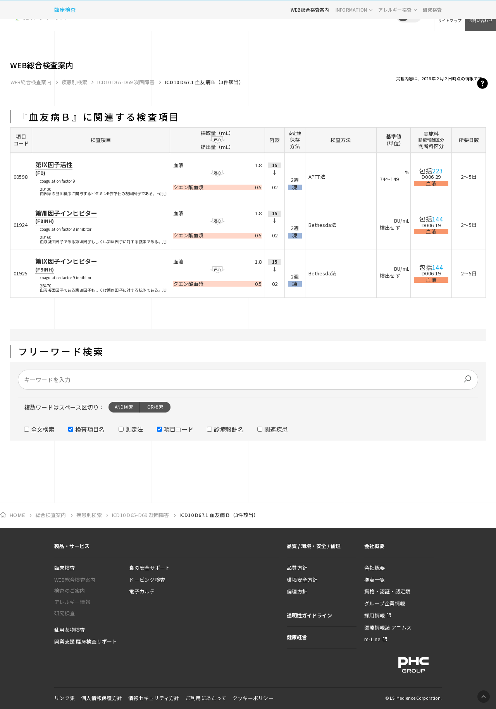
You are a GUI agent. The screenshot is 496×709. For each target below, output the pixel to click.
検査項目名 (90, 429)
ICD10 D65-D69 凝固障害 (126, 82)
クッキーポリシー (253, 698)
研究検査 (432, 40)
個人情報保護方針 (101, 698)
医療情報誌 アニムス (388, 627)
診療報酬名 (229, 429)
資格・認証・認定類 (387, 591)
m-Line (372, 639)
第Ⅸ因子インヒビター (66, 264)
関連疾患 (276, 429)
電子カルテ (142, 591)
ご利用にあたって (206, 698)
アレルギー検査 (395, 40)
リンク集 (64, 698)
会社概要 (374, 567)
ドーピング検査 (147, 579)
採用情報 (374, 615)
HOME (17, 515)
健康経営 (297, 637)
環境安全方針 (302, 579)
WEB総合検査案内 (310, 40)
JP (403, 15)
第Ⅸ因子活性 (53, 168)
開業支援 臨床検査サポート (85, 641)
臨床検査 (65, 40)
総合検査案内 (50, 515)
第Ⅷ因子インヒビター (66, 216)
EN (415, 15)
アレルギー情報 (72, 601)
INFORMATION (351, 40)
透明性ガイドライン (309, 615)
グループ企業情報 (384, 603)
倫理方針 (297, 591)
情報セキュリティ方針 (153, 698)
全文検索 (43, 429)
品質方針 (297, 567)
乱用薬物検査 (69, 629)
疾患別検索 (74, 82)
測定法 (134, 429)
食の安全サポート (149, 567)
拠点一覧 (374, 579)
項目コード (179, 429)
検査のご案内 (69, 590)
